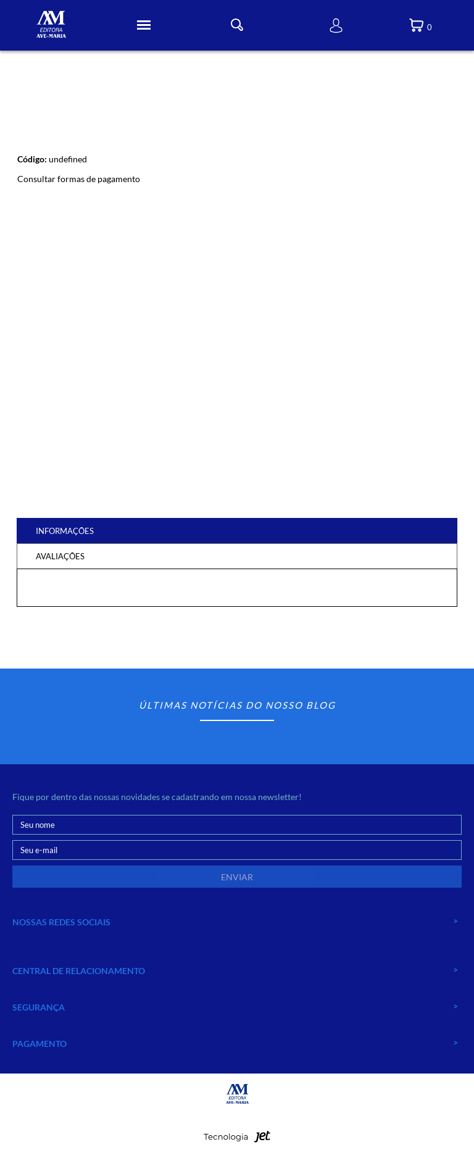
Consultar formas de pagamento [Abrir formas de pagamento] (78, 178)
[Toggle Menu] (143, 25)
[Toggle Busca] (236, 25)
